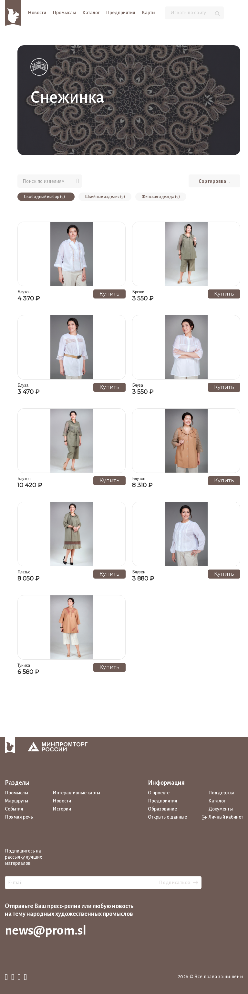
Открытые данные (167, 817)
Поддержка (221, 792)
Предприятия (120, 12)
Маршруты (16, 800)
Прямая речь (19, 817)
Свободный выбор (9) (47, 196)
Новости (37, 12)
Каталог (90, 12)
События (14, 808)
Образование (162, 808)
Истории (62, 808)
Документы (220, 808)
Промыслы (64, 12)
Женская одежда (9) (161, 196)
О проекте (159, 792)
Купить (109, 294)
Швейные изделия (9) (105, 196)
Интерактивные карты (76, 792)
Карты (148, 12)
